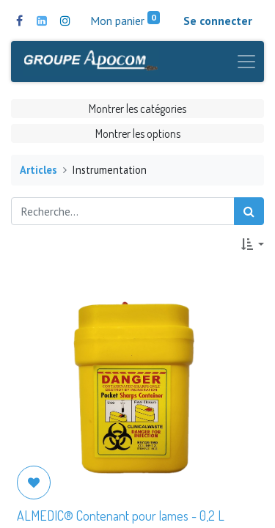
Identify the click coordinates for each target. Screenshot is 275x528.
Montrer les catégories (137, 108)
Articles (38, 170)
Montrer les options (137, 133)
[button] (252, 244)
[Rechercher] (249, 211)
